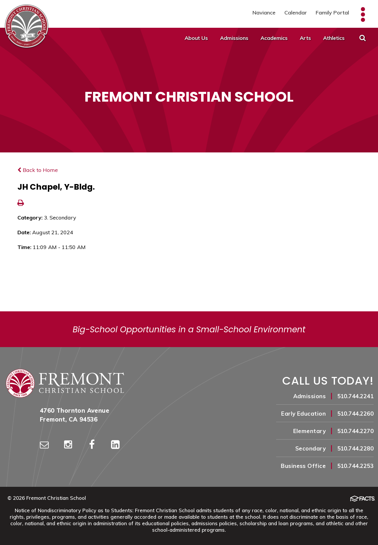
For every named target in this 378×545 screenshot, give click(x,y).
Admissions (234, 38)
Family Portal (332, 12)
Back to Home (37, 170)
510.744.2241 (355, 396)
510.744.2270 (355, 431)
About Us (196, 38)
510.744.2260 (355, 413)
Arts (305, 38)
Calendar (295, 12)
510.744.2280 (355, 448)
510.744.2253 (355, 465)
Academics (274, 38)
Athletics (334, 38)
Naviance (264, 12)
